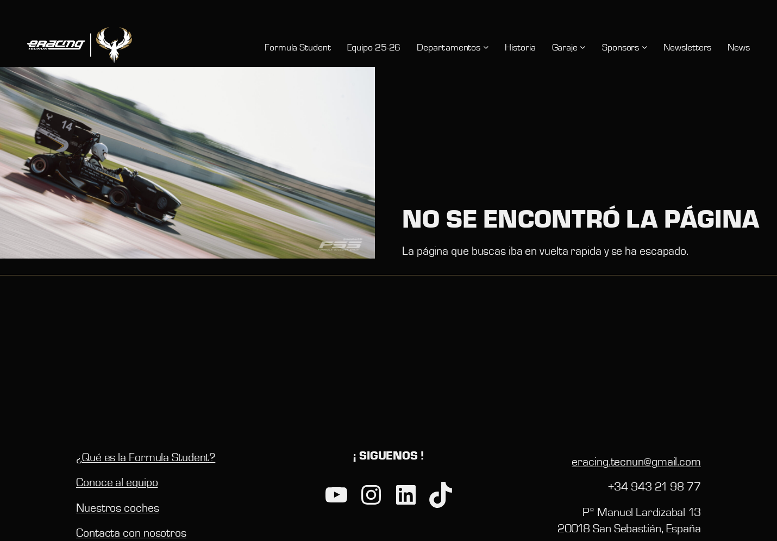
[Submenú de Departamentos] (486, 47)
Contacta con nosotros (131, 532)
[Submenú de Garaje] (583, 47)
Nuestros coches (117, 507)
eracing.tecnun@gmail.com (636, 461)
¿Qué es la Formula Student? (145, 457)
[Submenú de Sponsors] (645, 47)
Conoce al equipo (117, 482)
